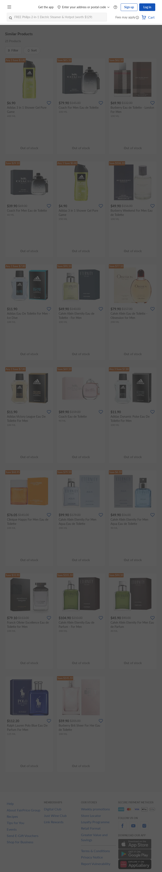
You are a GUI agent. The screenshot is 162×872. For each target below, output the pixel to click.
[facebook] (122, 828)
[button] (137, 18)
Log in (147, 7)
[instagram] (144, 828)
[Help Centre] (115, 7)
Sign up (129, 7)
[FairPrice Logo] (25, 7)
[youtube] (133, 828)
